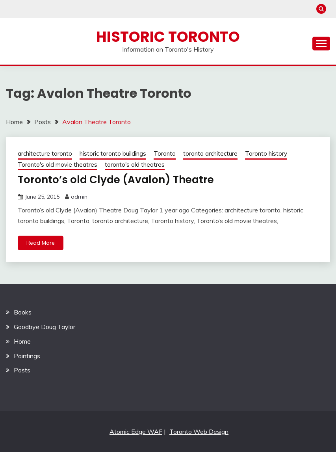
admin (79, 196)
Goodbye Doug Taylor (44, 327)
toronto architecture (210, 153)
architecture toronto (45, 153)
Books (23, 312)
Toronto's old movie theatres (57, 164)
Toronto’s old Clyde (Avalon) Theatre (116, 180)
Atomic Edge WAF (136, 431)
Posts (22, 370)
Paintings (27, 356)
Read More (40, 242)
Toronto (165, 153)
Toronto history (266, 153)
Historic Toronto (168, 36)
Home (22, 341)
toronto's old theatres (135, 164)
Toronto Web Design (198, 431)
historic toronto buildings (113, 153)
